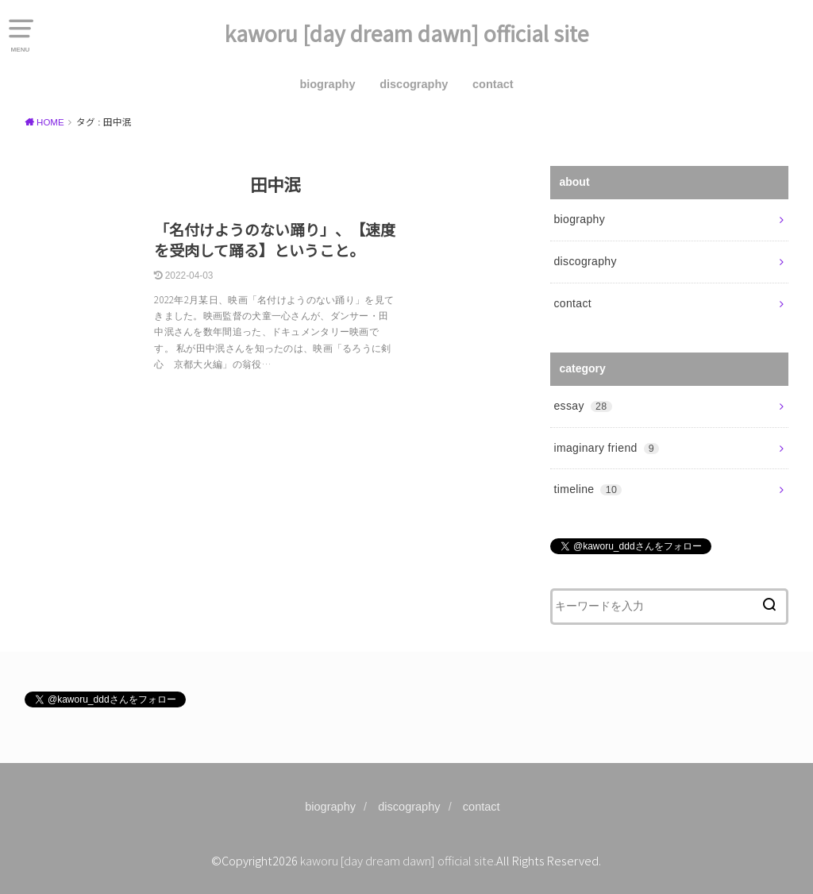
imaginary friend (606, 447)
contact (493, 84)
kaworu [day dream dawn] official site (407, 33)
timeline (587, 489)
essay (582, 405)
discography (414, 84)
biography (327, 84)
